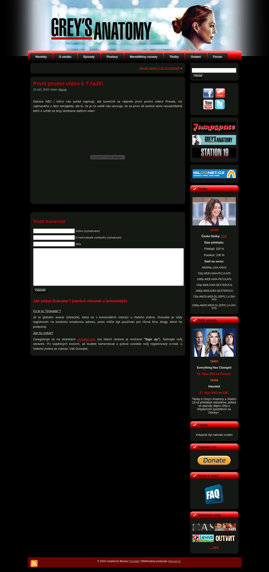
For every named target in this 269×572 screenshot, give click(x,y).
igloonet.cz (174, 561)
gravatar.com (86, 346)
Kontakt (134, 561)
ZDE (224, 236)
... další (214, 547)
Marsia (63, 89)
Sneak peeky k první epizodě (159, 68)
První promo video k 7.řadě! (68, 84)
